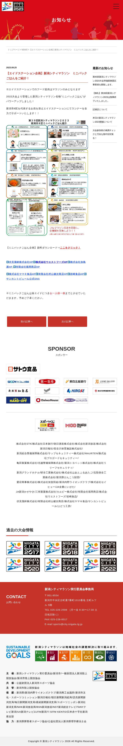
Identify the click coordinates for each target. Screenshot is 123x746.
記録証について (100, 114)
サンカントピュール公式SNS (23, 278)
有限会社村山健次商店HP (52, 274)
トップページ (13, 50)
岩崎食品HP (77, 274)
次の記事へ (68, 321)
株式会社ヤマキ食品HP (22, 274)
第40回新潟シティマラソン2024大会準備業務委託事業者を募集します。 (104, 83)
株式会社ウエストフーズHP (52, 262)
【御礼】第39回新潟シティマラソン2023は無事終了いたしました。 (104, 101)
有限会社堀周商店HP (26, 266)
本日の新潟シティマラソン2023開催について (104, 125)
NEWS (24, 50)
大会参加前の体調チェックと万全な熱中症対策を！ (104, 139)
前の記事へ (27, 321)
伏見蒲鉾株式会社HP (21, 262)
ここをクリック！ (70, 247)
